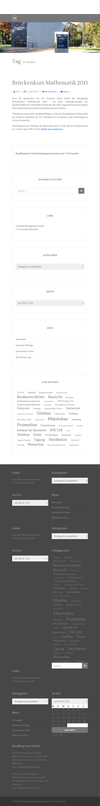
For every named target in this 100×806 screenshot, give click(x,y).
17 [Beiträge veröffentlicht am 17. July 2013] (63, 717)
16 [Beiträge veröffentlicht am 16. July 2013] (58, 717)
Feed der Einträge (24, 345)
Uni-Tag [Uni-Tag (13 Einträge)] (20, 445)
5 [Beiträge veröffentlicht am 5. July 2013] (73, 710)
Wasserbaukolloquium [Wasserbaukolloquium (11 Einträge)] (56, 445)
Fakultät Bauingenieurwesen (30, 225)
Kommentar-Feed (24, 351)
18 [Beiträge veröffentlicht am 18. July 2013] (68, 717)
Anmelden (21, 339)
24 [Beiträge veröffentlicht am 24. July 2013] (63, 721)
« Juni (54, 734)
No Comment (49, 91)
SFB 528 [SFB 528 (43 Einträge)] (75, 632)
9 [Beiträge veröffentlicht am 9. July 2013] (57, 713)
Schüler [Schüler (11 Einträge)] (80, 426)
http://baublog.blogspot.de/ (26, 766)
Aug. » (62, 734)
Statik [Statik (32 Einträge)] (81, 636)
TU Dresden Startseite (27, 229)
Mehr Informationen (52, 129)
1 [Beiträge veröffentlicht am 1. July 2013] (52, 710)
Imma (65, 91)
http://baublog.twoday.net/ (26, 787)
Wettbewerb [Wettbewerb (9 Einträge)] (74, 445)
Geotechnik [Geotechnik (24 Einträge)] (73, 592)
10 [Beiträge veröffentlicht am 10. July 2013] (63, 713)
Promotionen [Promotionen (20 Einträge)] (48, 425)
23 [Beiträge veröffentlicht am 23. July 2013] (58, 721)
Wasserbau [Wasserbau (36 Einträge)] (36, 444)
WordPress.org (23, 357)
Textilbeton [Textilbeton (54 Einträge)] (77, 648)
